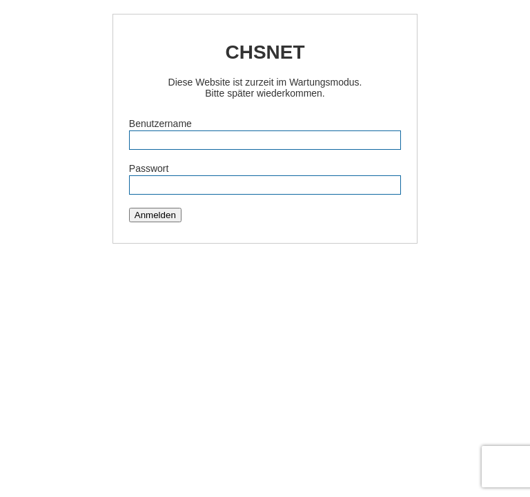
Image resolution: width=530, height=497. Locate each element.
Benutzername (160, 123)
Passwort (149, 168)
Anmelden (155, 215)
